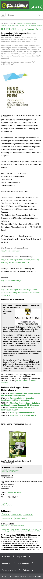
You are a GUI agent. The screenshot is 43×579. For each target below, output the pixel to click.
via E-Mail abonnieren (9, 472)
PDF (2, 507)
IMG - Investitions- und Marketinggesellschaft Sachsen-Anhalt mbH (21, 24)
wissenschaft (16, 514)
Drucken (4, 503)
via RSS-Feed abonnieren (10, 470)
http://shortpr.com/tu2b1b (11, 251)
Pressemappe (23, 563)
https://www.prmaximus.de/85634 (12, 526)
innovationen (28, 514)
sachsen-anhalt (7, 518)
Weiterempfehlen (6, 505)
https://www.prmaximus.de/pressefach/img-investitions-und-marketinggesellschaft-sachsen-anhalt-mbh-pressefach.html (21, 530)
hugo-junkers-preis (21, 518)
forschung (5, 514)
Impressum (21, 556)
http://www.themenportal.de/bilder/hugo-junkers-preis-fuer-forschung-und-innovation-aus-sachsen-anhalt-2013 (20, 293)
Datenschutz (28, 570)
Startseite (6, 556)
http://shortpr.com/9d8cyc (11, 281)
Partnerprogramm (9, 570)
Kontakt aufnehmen (14, 493)
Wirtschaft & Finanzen (24, 24)
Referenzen (6, 563)
